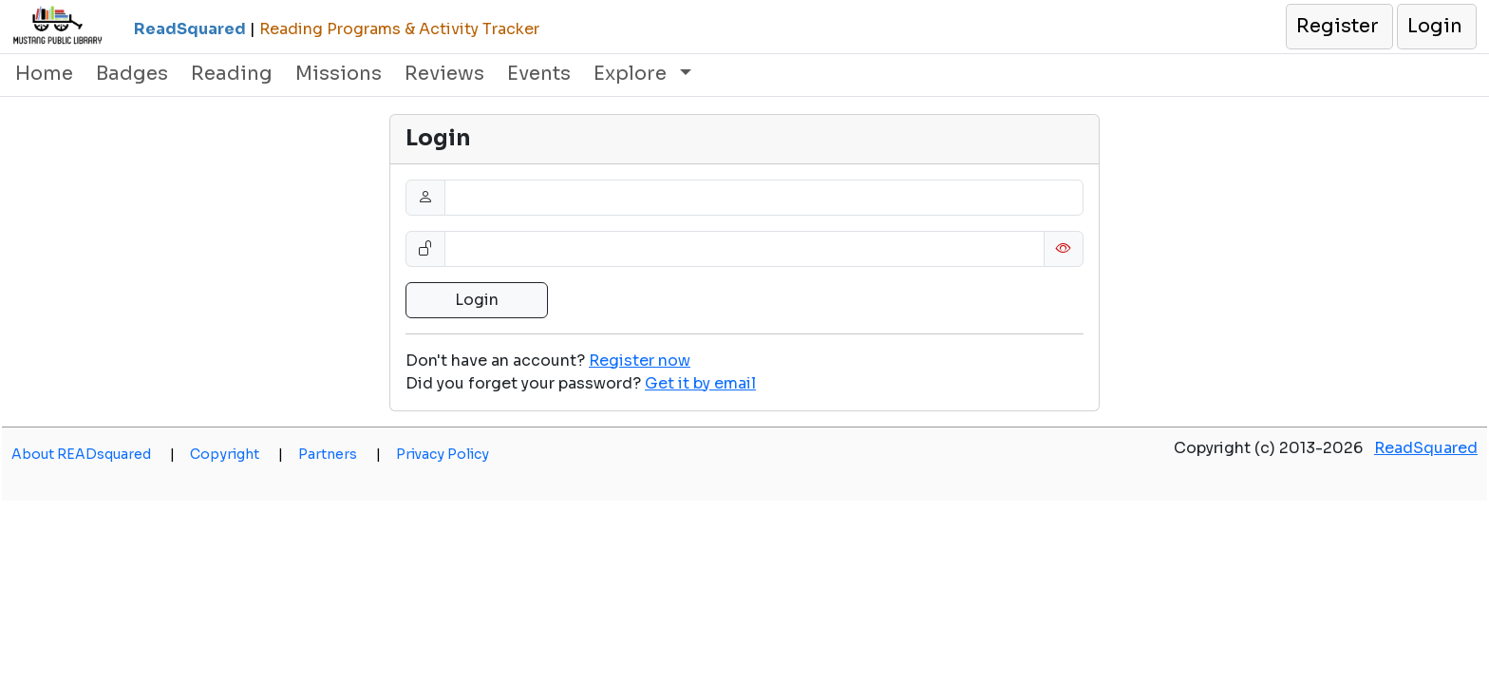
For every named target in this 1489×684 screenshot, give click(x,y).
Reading (232, 74)
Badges (132, 74)
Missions (338, 74)
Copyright (236, 454)
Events (539, 74)
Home (44, 74)
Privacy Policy (442, 454)
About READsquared (93, 454)
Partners (339, 454)
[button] (1338, 26)
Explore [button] (632, 74)
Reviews (444, 74)
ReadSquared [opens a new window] (1426, 448)
